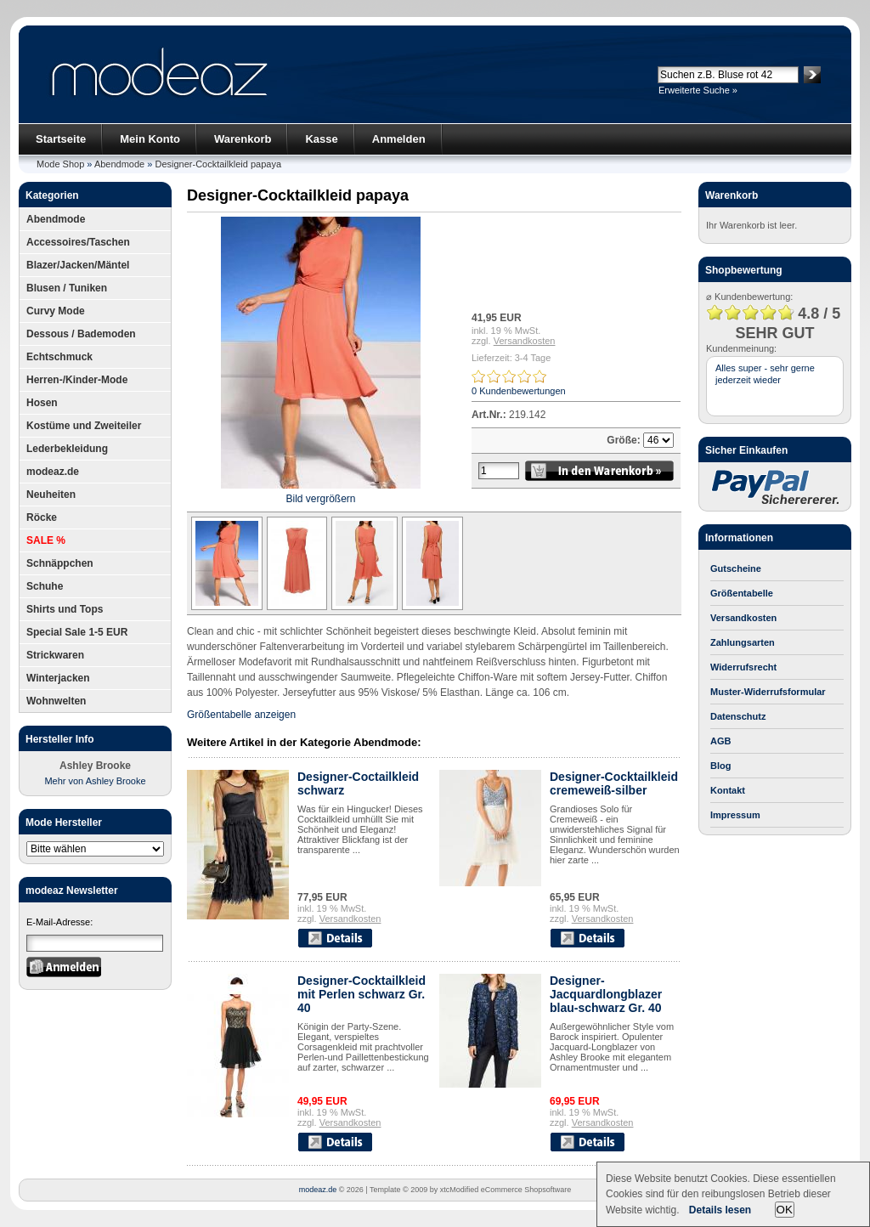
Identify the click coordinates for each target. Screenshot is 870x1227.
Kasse (321, 139)
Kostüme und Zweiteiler (83, 426)
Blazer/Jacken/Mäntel (77, 265)
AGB (720, 741)
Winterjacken (58, 678)
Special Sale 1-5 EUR (76, 632)
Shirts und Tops (64, 609)
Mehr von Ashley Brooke (94, 781)
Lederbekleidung (67, 449)
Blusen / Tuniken (66, 288)
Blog (720, 766)
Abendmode (119, 164)
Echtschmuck (59, 357)
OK (785, 1209)
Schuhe (44, 586)
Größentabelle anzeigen (241, 715)
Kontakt (727, 790)
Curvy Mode (55, 311)
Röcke (41, 517)
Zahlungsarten (742, 642)
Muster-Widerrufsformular (768, 692)
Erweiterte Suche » (697, 90)
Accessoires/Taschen (78, 242)
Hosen (42, 403)
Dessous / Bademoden (81, 334)
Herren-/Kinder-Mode (76, 380)
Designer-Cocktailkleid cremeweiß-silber (614, 783)
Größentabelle (741, 593)
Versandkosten (525, 341)
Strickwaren (55, 655)
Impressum (735, 815)
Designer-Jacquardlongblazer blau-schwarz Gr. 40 (606, 994)
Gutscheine (735, 568)
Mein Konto (150, 139)
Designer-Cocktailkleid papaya (218, 164)
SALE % (45, 540)
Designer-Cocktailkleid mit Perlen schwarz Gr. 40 (361, 994)
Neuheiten (51, 494)
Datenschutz (737, 716)
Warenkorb (242, 139)
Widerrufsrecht (743, 667)
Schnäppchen (59, 563)
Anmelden (399, 139)
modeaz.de (52, 472)
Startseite (61, 139)
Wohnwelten (56, 701)
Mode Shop (60, 164)
